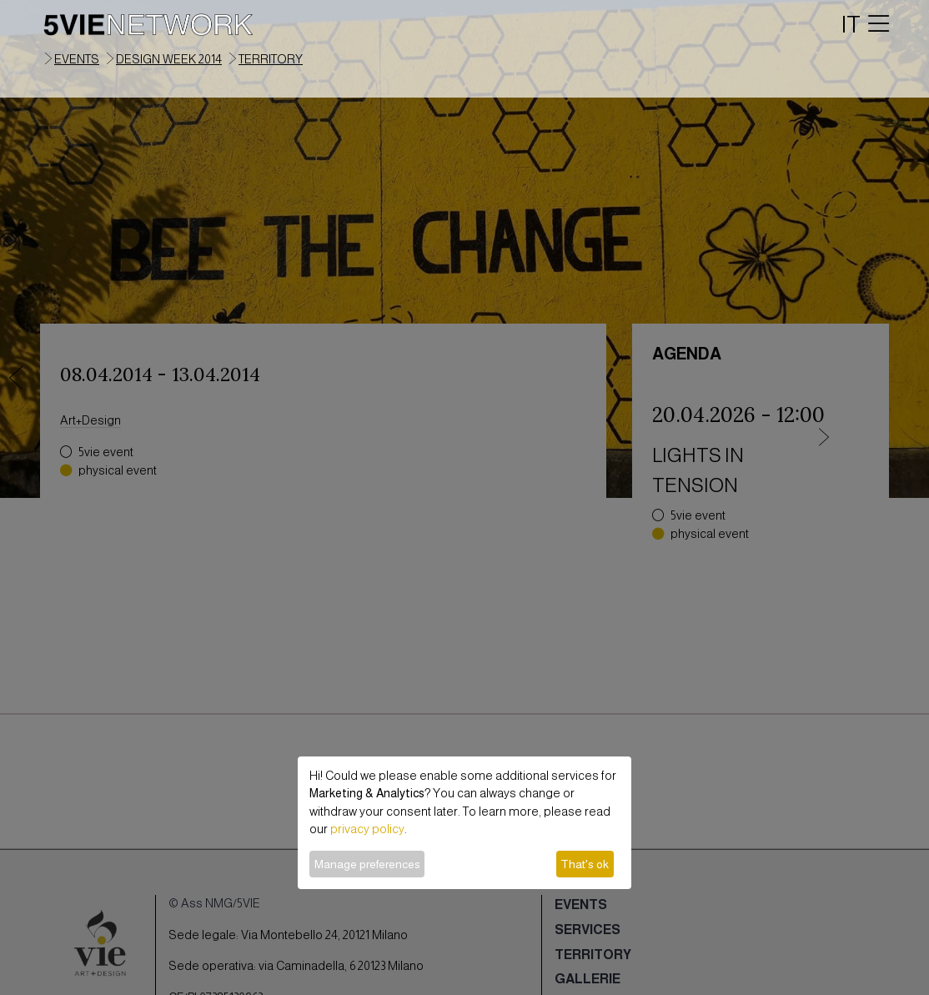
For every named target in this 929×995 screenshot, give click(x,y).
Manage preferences (367, 864)
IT (851, 24)
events (76, 59)
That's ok (584, 864)
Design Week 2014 (169, 59)
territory (271, 59)
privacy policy (367, 829)
